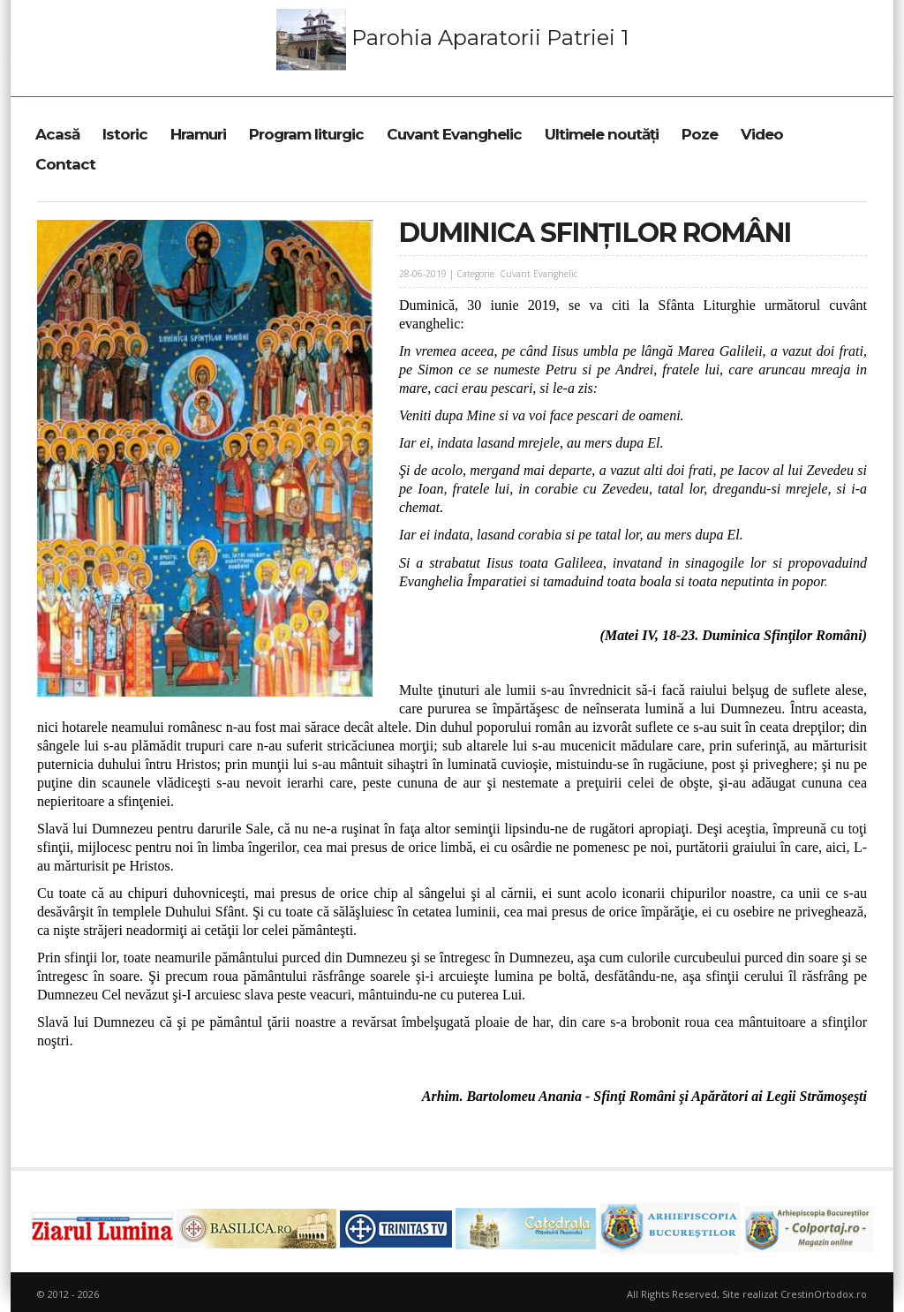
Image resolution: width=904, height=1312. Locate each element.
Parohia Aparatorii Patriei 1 (452, 40)
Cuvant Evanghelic (454, 134)
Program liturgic (306, 134)
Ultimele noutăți (602, 134)
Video (762, 134)
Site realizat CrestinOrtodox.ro (794, 1294)
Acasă (57, 134)
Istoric (124, 134)
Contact (65, 164)
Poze (700, 134)
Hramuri (198, 134)
